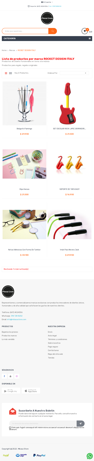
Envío (50, 332)
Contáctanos (53, 350)
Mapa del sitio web (55, 354)
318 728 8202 (17, 316)
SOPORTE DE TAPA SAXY (70, 189)
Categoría (10, 38)
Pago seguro (53, 347)
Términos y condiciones (57, 339)
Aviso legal (52, 336)
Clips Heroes (24, 189)
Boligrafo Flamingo (24, 129)
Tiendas (51, 358)
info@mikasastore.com (16, 319)
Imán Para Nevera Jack (69, 250)
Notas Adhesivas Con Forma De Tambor (24, 250)
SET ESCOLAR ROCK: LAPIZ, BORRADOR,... (69, 129)
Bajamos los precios (10, 332)
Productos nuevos (9, 336)
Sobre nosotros (54, 343)
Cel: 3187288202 (55, 6)
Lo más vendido (8, 339)
